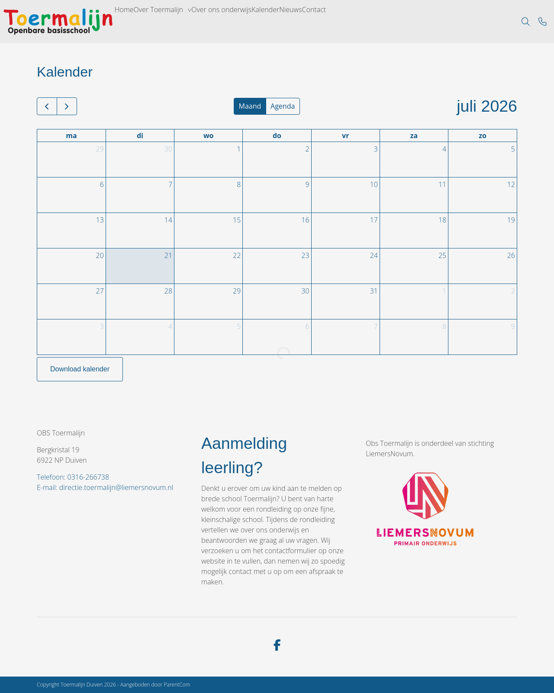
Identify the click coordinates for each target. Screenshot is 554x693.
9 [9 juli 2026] (307, 184)
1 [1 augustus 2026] (444, 291)
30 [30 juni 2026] (168, 149)
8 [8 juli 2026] (239, 184)
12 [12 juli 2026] (511, 184)
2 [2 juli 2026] (307, 149)
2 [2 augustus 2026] (513, 291)
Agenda (283, 106)
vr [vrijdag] (345, 135)
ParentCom (177, 684)
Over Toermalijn (179, 21)
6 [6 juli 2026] (102, 184)
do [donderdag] (277, 135)
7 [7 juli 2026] (170, 184)
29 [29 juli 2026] (237, 291)
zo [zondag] (482, 135)
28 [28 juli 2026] (168, 291)
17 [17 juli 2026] (374, 220)
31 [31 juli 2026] (374, 291)
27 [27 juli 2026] (100, 291)
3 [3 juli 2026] (376, 149)
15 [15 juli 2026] (237, 220)
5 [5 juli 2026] (513, 149)
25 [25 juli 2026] (442, 255)
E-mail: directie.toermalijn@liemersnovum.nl (105, 487)
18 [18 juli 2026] (442, 220)
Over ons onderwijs (262, 21)
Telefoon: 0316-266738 (73, 477)
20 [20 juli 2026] (100, 255)
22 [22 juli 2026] (237, 255)
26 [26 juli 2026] (511, 255)
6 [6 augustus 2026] (307, 326)
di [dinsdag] (140, 135)
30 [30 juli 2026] (305, 291)
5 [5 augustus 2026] (239, 326)
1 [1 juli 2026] (239, 149)
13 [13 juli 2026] (100, 220)
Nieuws (361, 21)
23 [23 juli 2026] (305, 255)
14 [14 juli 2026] (168, 220)
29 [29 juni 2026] (100, 149)
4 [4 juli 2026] (444, 149)
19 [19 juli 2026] (511, 220)
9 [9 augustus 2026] (513, 326)
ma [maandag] (71, 135)
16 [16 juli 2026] (305, 220)
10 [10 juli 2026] (374, 184)
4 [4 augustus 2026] (170, 326)
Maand (250, 106)
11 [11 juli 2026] (442, 184)
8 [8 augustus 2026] (444, 326)
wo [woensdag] (208, 135)
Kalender (322, 21)
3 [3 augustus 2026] (102, 326)
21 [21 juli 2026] (168, 255)
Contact (398, 21)
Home (130, 21)
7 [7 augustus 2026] (376, 326)
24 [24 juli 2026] (374, 255)
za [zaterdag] (414, 135)
